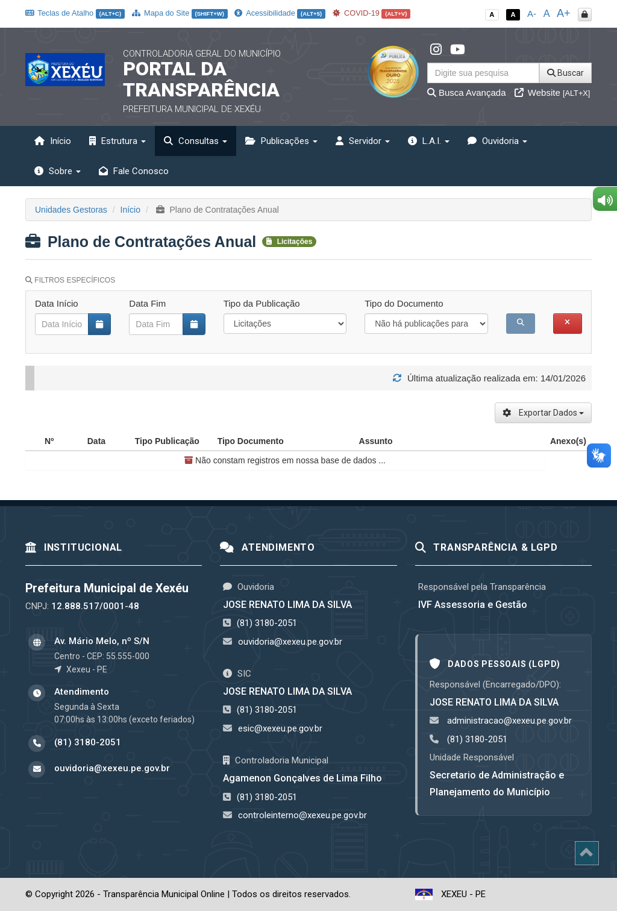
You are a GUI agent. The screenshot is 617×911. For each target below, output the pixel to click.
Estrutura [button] (117, 141)
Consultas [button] (195, 141)
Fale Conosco (134, 171)
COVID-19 (372, 12)
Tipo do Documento (404, 303)
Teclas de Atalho (75, 12)
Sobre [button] (57, 171)
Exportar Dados (543, 413)
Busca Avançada (466, 92)
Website (552, 92)
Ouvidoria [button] (497, 141)
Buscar (565, 73)
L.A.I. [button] (428, 141)
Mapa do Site (180, 12)
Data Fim (147, 303)
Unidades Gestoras (71, 209)
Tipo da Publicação (262, 303)
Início (52, 141)
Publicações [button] (281, 141)
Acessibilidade (279, 12)
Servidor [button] (363, 141)
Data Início (56, 303)
